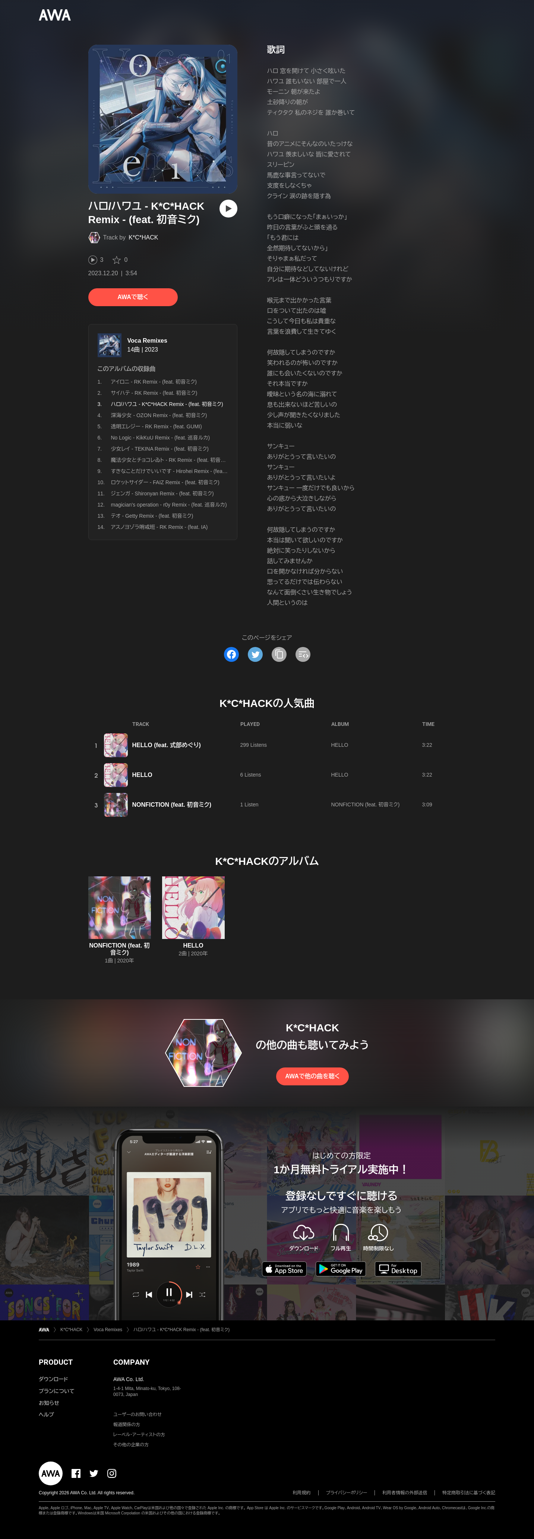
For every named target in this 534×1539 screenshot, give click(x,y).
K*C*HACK (143, 237)
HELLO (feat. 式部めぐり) (166, 745)
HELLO (339, 745)
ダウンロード (53, 1379)
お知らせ (49, 1403)
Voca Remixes (147, 340)
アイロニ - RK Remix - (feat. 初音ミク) (154, 382)
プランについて (57, 1391)
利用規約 (302, 1492)
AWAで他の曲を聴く (312, 1076)
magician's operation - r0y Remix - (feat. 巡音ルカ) (169, 505)
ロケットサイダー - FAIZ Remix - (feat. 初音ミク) (165, 482)
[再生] (228, 209)
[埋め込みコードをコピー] (303, 654)
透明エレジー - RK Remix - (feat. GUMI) (156, 426)
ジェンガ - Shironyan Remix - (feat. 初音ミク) (162, 493)
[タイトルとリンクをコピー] (279, 654)
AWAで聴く (132, 297)
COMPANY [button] (131, 1362)
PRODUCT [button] (56, 1362)
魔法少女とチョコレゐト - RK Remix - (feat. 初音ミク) (171, 460)
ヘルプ (46, 1415)
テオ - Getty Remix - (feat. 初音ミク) (152, 516)
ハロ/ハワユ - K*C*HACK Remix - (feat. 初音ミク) (181, 1329)
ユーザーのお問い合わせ (137, 1414)
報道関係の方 (126, 1424)
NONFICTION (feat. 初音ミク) (172, 805)
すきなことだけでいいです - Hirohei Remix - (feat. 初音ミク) (179, 471)
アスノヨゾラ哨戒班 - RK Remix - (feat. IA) (159, 527)
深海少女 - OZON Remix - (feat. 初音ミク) (159, 415)
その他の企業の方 (131, 1444)
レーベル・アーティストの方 (139, 1434)
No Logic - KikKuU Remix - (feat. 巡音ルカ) (160, 438)
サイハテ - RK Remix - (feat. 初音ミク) (154, 393)
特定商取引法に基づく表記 (468, 1492)
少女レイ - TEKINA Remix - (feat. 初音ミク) (160, 449)
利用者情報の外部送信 (404, 1492)
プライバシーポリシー (346, 1492)
